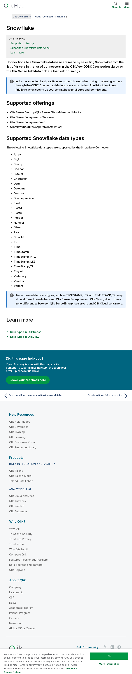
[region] (66, 661)
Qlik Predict (16, 506)
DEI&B (13, 602)
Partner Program (19, 612)
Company (15, 587)
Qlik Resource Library (22, 447)
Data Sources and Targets (26, 564)
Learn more (17, 52)
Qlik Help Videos (19, 421)
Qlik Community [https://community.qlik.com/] (87, 647)
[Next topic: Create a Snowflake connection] (98, 395)
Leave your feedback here (28, 380)
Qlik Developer (18, 426)
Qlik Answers (17, 501)
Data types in (25, 332)
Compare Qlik (18, 554)
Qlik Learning (17, 437)
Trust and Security (20, 533)
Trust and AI (16, 544)
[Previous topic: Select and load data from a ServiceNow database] (34, 395)
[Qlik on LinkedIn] (112, 647)
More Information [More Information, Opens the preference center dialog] (109, 663)
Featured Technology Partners (28, 559)
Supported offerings (22, 43)
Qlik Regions (17, 569)
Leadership (16, 592)
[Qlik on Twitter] (105, 647)
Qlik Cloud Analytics (21, 495)
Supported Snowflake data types (30, 47)
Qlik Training (17, 431)
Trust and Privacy (20, 539)
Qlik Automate (18, 511)
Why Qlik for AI (18, 549)
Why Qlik (14, 528)
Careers (14, 618)
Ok (109, 656)
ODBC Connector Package (50, 16)
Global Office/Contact (22, 628)
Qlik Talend (16, 470)
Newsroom (16, 623)
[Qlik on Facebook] (119, 647)
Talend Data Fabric (21, 481)
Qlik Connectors (22, 16)
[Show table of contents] (7, 16)
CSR (11, 597)
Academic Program (21, 607)
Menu (127, 7)
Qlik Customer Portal (22, 442)
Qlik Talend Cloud (20, 475)
